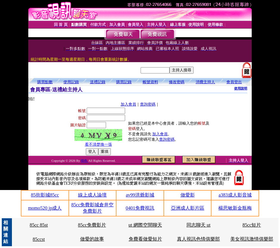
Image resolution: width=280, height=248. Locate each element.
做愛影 (188, 194)
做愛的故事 (92, 238)
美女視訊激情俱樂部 (251, 238)
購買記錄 (124, 82)
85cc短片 (251, 224)
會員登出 (234, 82)
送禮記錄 (97, 82)
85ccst (39, 239)
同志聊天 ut (198, 224)
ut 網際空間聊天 (145, 224)
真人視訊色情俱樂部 (198, 238)
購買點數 (45, 82)
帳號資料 (150, 82)
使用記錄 (71, 82)
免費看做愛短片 (145, 238)
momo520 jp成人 (45, 208)
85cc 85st (39, 224)
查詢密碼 (147, 104)
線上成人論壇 (92, 194)
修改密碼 (176, 82)
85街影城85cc (45, 194)
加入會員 (128, 104)
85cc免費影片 (92, 224)
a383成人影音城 (235, 194)
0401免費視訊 (140, 208)
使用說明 (240, 88)
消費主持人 (205, 82)
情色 (84, 160)
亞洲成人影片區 (187, 208)
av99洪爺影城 (140, 194)
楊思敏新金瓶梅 (235, 208)
